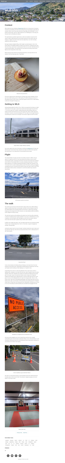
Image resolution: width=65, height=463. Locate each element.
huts (26, 441)
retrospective (7, 445)
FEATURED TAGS (9, 437)
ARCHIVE (31, 1)
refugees (32, 443)
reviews (12, 445)
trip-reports (26, 445)
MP (5, 450)
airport (10, 8)
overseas (21, 443)
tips (18, 445)
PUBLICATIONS (42, 1)
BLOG (27, 1)
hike (19, 441)
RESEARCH (36, 1)
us (30, 445)
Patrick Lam (4, 1)
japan (35, 441)
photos (26, 443)
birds (26, 440)
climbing (32, 440)
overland (17, 443)
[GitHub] (16, 455)
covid (36, 440)
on (13, 443)
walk (13, 8)
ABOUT (62, 1)
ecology (6, 441)
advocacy (11, 440)
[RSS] (8, 455)
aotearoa (20, 440)
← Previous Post (19, 432)
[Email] (12, 455)
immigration (31, 441)
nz (11, 443)
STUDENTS (48, 1)
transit (6, 8)
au (23, 440)
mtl (9, 443)
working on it (30, 148)
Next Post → (25, 432)
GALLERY (58, 1)
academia (7, 440)
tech (16, 445)
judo (6, 443)
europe (16, 441)
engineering (12, 441)
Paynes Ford (20, 28)
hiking (23, 441)
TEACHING (53, 1)
